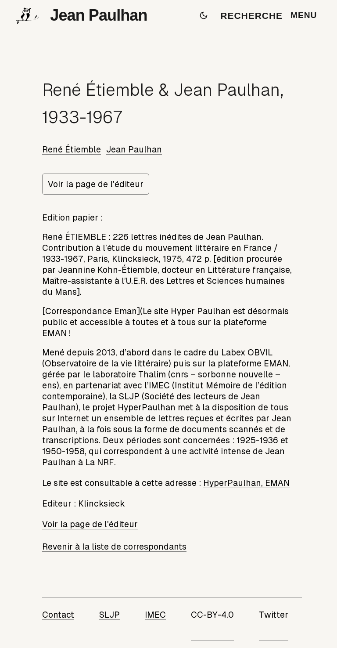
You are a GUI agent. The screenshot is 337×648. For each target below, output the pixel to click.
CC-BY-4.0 (212, 614)
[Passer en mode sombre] (203, 15)
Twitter (273, 614)
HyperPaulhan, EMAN (246, 483)
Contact (58, 614)
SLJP (109, 614)
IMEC (155, 614)
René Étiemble (71, 149)
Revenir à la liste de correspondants (114, 546)
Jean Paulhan (134, 149)
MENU (303, 15)
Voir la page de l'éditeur (95, 184)
